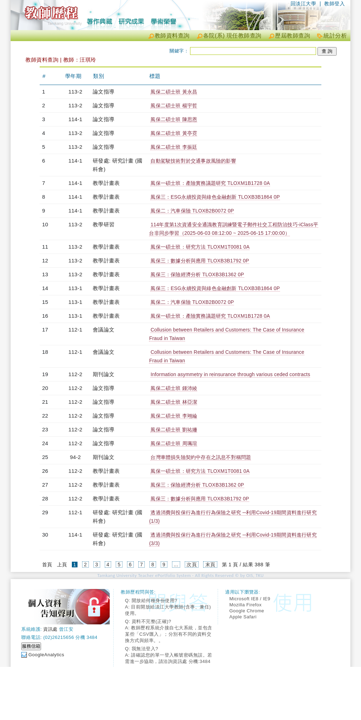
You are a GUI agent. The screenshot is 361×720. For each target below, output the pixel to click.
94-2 (75, 457)
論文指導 (103, 92)
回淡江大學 (303, 3)
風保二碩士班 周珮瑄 (173, 443)
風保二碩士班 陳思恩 (173, 119)
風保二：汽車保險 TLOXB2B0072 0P (192, 211)
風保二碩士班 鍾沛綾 (173, 388)
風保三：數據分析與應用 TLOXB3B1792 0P (199, 260)
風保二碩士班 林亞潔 (173, 402)
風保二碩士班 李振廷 (173, 147)
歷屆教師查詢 (292, 36)
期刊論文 (103, 374)
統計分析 (335, 36)
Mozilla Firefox (245, 604)
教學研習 (103, 224)
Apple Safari (243, 616)
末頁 (210, 564)
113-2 (75, 92)
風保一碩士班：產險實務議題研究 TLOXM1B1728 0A (210, 183)
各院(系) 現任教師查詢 (232, 36)
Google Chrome (246, 610)
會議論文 (103, 330)
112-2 (75, 374)
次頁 (192, 564)
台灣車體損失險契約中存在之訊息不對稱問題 (200, 457)
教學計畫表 (106, 183)
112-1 (75, 330)
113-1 (75, 288)
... (176, 564)
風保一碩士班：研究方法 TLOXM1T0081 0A (200, 247)
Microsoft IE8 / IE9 (249, 598)
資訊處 (50, 629)
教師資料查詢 (172, 36)
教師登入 (334, 3)
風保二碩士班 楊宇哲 (173, 105)
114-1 (75, 119)
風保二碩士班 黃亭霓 (173, 133)
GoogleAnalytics (46, 654)
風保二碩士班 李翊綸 (173, 416)
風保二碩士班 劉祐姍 (173, 429)
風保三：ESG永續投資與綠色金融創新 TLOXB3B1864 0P (215, 197)
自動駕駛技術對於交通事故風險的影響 (193, 161)
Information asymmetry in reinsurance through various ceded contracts (230, 374)
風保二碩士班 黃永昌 (173, 92)
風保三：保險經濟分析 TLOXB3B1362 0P (197, 274)
